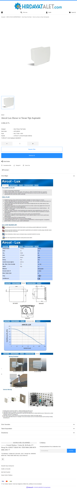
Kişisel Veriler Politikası (7, 475)
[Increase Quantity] (32, 144)
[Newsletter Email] (58, 451)
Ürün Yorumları (5, 424)
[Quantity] (19, 144)
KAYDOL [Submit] (71, 450)
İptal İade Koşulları (6, 472)
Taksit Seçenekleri (6, 428)
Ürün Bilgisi (4, 176)
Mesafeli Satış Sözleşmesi (8, 466)
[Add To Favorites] (6, 165)
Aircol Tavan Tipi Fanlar (20, 129)
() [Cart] (72, 12)
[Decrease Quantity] (6, 144)
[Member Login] (48, 12)
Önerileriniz (4, 432)
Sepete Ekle (19, 149)
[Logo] (38, 6)
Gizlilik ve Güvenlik (6, 469)
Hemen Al (20, 155)
